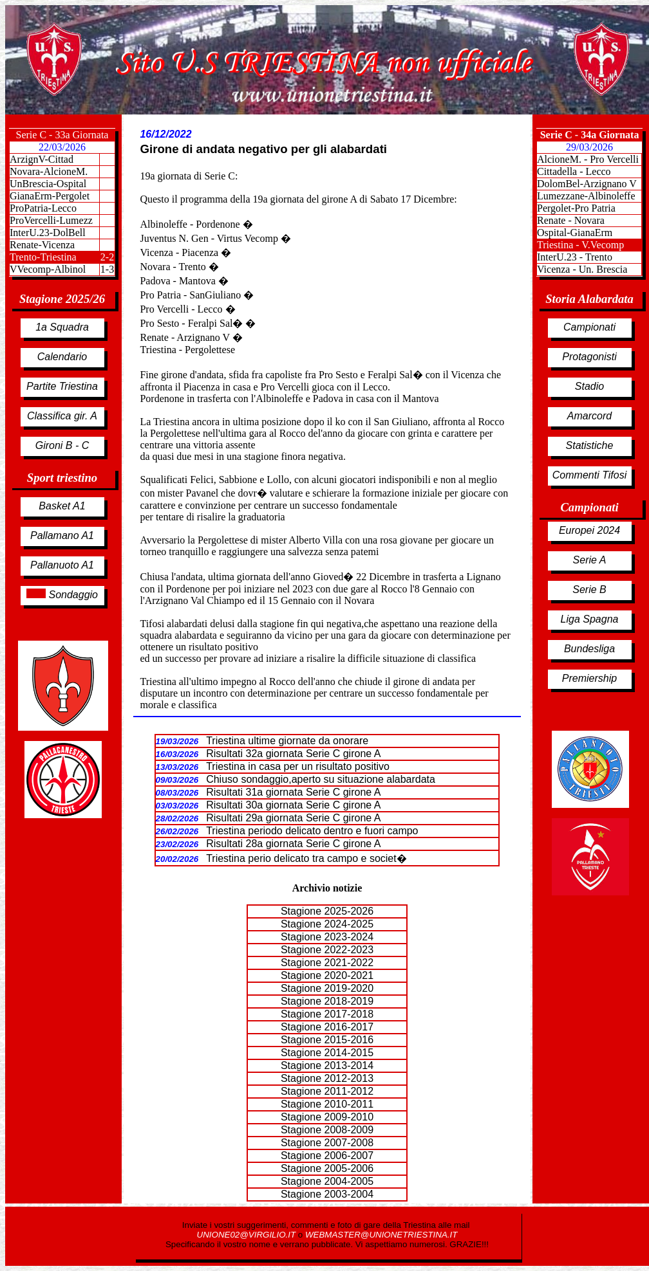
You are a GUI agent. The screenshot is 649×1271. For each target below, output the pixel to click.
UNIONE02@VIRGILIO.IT (247, 1234)
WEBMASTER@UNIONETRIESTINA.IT (381, 1234)
